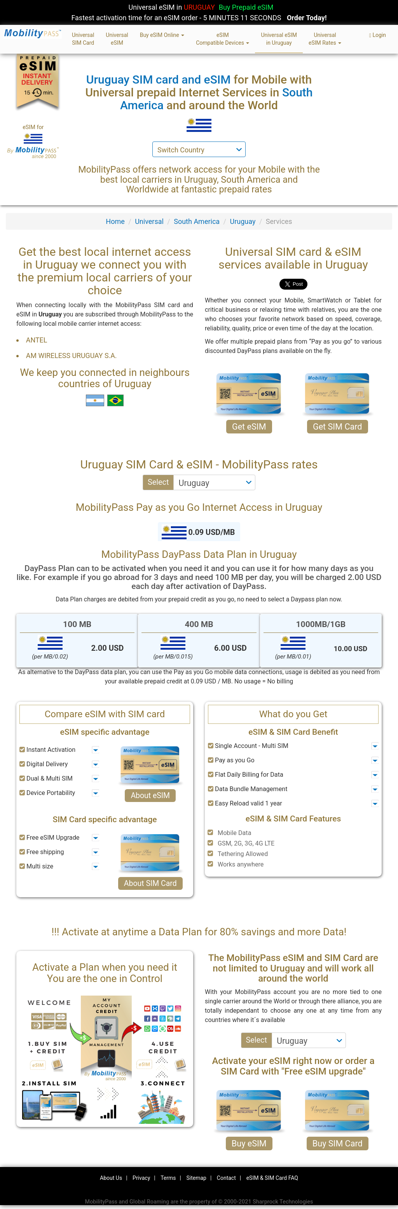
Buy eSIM (249, 1143)
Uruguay (243, 221)
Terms (168, 1178)
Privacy (141, 1178)
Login (377, 35)
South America (197, 221)
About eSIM (150, 795)
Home (115, 221)
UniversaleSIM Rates (325, 39)
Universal (149, 221)
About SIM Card (150, 883)
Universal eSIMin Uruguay (279, 39)
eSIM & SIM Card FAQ (272, 1178)
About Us (111, 1178)
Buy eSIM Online (162, 35)
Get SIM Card (337, 427)
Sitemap (196, 1178)
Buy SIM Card (337, 1143)
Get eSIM (249, 427)
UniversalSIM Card (83, 39)
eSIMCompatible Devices (222, 39)
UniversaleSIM (117, 39)
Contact (226, 1178)
